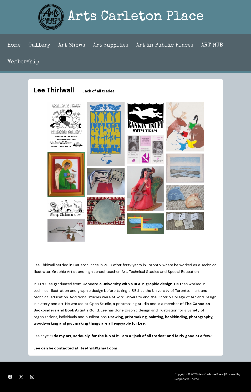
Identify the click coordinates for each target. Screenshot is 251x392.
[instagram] (32, 376)
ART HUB (212, 45)
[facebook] (10, 376)
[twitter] (21, 376)
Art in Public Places (164, 45)
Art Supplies (110, 45)
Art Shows (71, 45)
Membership (23, 62)
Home (14, 45)
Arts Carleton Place (135, 17)
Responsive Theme (187, 379)
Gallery (39, 45)
